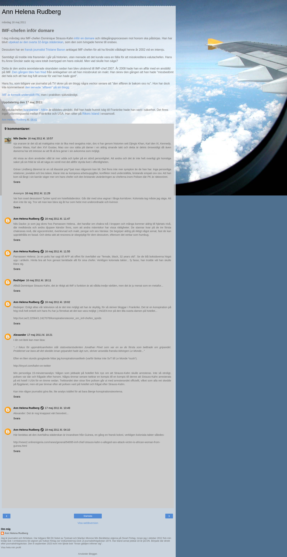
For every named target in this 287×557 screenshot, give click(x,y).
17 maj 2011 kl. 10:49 (57, 408)
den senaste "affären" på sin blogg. (47, 87)
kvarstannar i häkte (35, 109)
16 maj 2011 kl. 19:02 (57, 302)
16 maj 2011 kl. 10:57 (40, 138)
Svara (16, 181)
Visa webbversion (88, 523)
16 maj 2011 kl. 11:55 (57, 251)
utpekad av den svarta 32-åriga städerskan (35, 42)
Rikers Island (90, 113)
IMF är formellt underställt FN (20, 94)
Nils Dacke (20, 138)
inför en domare (84, 38)
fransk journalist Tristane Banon (45, 49)
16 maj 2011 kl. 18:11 (38, 280)
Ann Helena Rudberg (31, 11)
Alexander (19, 334)
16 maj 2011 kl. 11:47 (57, 218)
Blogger (93, 553)
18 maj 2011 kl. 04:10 (57, 429)
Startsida (87, 516)
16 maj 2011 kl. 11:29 (37, 193)
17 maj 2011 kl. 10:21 (40, 334)
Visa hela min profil (11, 547)
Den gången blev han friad (29, 72)
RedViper (19, 280)
